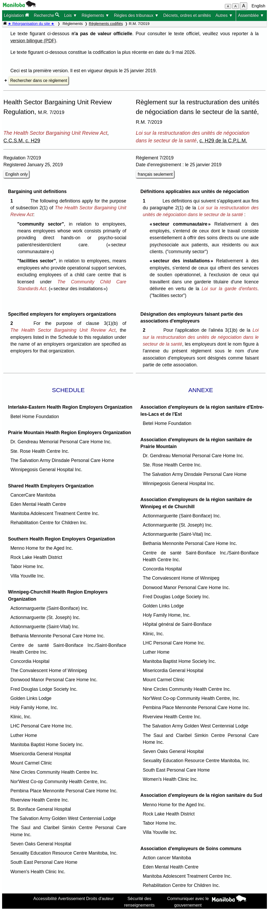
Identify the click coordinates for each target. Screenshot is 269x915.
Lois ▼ (70, 15)
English (258, 6)
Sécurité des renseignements (139, 901)
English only (16, 174)
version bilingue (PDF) (33, 40)
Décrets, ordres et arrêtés (187, 15)
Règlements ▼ (96, 15)
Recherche (47, 15)
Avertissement (71, 898)
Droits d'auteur (100, 898)
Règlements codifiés (106, 24)
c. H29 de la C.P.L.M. (223, 140)
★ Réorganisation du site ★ (31, 24)
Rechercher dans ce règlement (38, 80)
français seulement (155, 174)
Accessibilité (45, 898)
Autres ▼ (224, 15)
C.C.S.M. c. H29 (21, 140)
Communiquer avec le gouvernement (188, 901)
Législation (16, 15)
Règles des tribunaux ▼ (136, 15)
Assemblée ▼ (251, 15)
